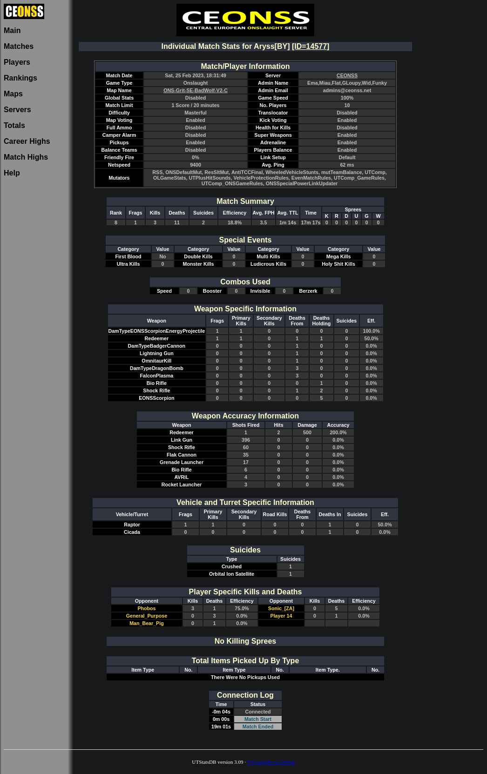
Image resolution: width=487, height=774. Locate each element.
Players (17, 62)
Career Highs (27, 141)
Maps (13, 94)
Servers (17, 110)
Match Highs (26, 157)
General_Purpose (146, 616)
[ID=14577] (311, 46)
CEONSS (347, 75)
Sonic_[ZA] (281, 608)
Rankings (20, 78)
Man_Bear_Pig (146, 623)
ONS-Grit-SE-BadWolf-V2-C (195, 90)
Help (12, 173)
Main (12, 30)
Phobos (146, 608)
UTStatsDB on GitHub (271, 762)
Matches (19, 46)
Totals (14, 125)
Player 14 (281, 616)
